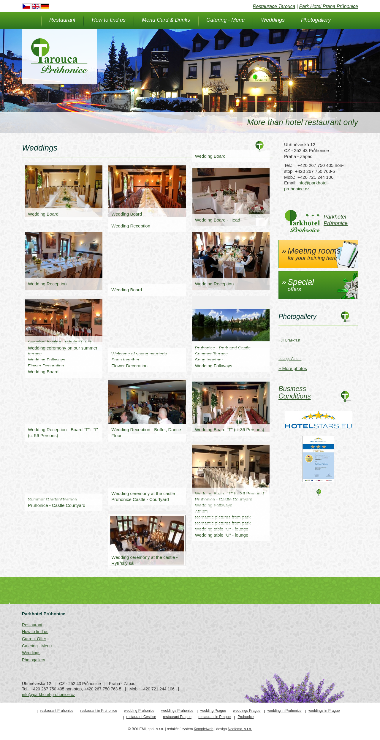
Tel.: (288, 165)
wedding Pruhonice (139, 711)
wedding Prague (213, 711)
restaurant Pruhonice (56, 711)
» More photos (292, 368)
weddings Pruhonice (177, 711)
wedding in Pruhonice (284, 711)
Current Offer (34, 638)
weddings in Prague (324, 711)
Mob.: (289, 177)
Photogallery (316, 20)
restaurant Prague (177, 717)
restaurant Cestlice (141, 717)
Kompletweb (203, 729)
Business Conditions (294, 392)
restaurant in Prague (214, 717)
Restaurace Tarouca (274, 6)
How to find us (109, 20)
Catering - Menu (225, 20)
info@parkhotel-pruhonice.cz (48, 694)
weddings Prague (247, 711)
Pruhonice (246, 717)
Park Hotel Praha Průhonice (328, 6)
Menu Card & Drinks (166, 20)
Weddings (273, 20)
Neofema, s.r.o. (240, 729)
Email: (290, 182)
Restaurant (62, 20)
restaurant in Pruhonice (98, 711)
